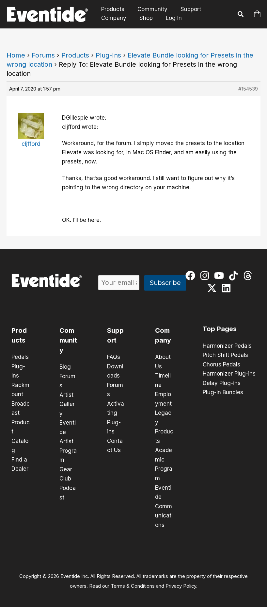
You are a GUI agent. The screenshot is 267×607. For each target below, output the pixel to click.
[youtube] (220, 275)
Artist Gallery (67, 403)
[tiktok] (234, 275)
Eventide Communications (164, 503)
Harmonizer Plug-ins (229, 373)
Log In (170, 18)
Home (16, 55)
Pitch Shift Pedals (225, 355)
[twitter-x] (213, 288)
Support (186, 9)
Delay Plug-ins (222, 382)
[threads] (249, 275)
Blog (65, 366)
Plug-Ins (108, 55)
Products (111, 9)
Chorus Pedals (221, 364)
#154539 (248, 89)
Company (112, 18)
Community (149, 9)
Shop (143, 18)
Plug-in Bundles (223, 391)
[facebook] (191, 275)
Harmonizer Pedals (227, 346)
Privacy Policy (180, 583)
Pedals (20, 357)
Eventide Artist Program (68, 440)
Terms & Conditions (133, 583)
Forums (43, 55)
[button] (241, 15)
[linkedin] (227, 288)
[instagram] (206, 275)
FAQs (113, 357)
